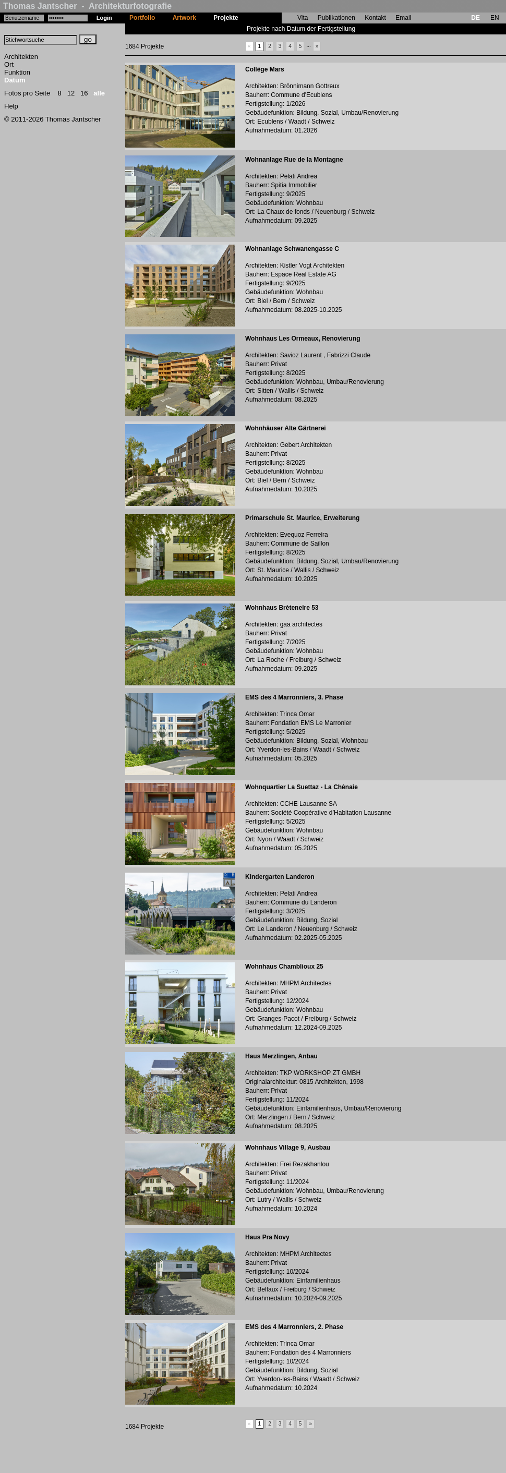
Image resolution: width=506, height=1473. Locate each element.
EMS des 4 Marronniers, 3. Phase (294, 697)
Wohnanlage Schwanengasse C (292, 248)
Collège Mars (264, 69)
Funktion (17, 72)
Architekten (21, 57)
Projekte (225, 17)
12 (71, 93)
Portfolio (142, 17)
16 (84, 93)
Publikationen (336, 17)
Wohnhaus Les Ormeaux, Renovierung (302, 338)
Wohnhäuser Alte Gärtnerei (285, 428)
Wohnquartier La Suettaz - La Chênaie (301, 787)
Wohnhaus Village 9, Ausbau (287, 1147)
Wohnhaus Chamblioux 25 (284, 966)
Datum (14, 80)
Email (403, 17)
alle (99, 93)
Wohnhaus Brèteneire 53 (281, 607)
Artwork (184, 17)
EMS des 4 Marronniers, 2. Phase (294, 1327)
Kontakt (375, 17)
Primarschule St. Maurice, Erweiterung (302, 518)
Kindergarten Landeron (280, 876)
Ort (9, 64)
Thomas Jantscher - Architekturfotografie (87, 6)
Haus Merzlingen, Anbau (281, 1056)
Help (11, 106)
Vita (302, 17)
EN (494, 17)
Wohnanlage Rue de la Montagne (294, 159)
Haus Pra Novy (267, 1237)
